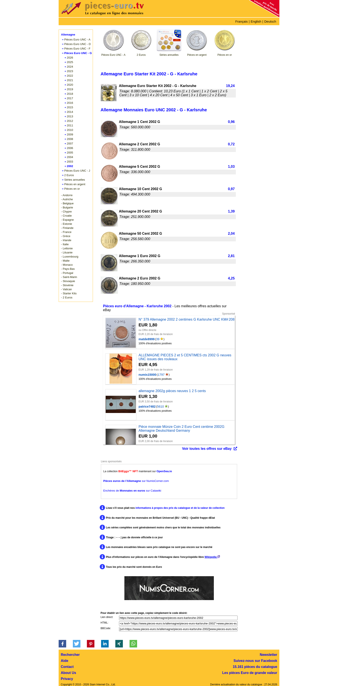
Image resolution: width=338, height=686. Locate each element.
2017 (70, 98)
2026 (70, 57)
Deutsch (270, 21)
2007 (70, 143)
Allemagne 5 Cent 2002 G (139, 166)
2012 (70, 121)
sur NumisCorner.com (136, 481)
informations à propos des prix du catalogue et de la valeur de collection (179, 507)
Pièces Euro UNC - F (77, 48)
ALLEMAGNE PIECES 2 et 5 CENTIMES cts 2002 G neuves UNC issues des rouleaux (185, 357)
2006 (70, 148)
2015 (70, 107)
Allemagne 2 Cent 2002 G (139, 144)
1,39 (231, 211)
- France (66, 232)
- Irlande (66, 240)
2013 (70, 116)
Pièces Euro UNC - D (77, 44)
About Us (68, 673)
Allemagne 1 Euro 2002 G (139, 256)
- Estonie (66, 223)
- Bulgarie (67, 207)
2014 (70, 111)
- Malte (65, 260)
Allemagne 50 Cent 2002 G (140, 233)
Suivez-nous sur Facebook (255, 661)
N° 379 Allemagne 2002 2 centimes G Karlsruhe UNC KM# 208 (187, 319)
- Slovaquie (68, 281)
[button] (62, 643)
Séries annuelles (74, 179)
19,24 (230, 86)
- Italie (65, 244)
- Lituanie (66, 252)
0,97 (231, 189)
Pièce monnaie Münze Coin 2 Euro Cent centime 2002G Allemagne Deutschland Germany (181, 428)
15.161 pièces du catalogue (255, 667)
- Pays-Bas (68, 268)
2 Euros (69, 175)
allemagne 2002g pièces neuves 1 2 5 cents (172, 391)
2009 (70, 134)
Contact (67, 667)
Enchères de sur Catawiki (132, 490)
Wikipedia (212, 557)
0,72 (231, 144)
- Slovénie (67, 285)
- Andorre (66, 195)
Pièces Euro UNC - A (77, 39)
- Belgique (67, 203)
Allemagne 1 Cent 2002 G (139, 122)
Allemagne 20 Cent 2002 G (140, 211)
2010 (70, 130)
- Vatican (66, 289)
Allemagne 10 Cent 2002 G (140, 189)
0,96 (231, 122)
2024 (70, 66)
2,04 (231, 233)
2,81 (231, 256)
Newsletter (268, 655)
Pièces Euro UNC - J (77, 170)
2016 (70, 102)
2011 (70, 125)
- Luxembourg (69, 256)
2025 (70, 62)
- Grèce (65, 236)
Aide (64, 661)
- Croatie (66, 215)
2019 (70, 89)
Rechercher (70, 655)
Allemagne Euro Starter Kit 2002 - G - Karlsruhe (157, 86)
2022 (70, 75)
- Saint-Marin (69, 277)
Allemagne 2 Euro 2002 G (139, 278)
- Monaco (67, 264)
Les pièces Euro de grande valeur (249, 673)
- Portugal (67, 273)
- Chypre (66, 211)
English (256, 21)
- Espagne (67, 219)
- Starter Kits (69, 293)
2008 (70, 139)
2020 (70, 84)
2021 (70, 80)
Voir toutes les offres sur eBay (207, 448)
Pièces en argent (74, 184)
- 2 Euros (66, 297)
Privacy (67, 679)
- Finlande (67, 228)
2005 (70, 152)
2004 (70, 157)
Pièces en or (72, 188)
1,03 (231, 166)
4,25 (231, 278)
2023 (70, 71)
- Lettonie (67, 248)
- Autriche (67, 199)
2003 (70, 161)
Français (241, 21)
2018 (70, 93)
